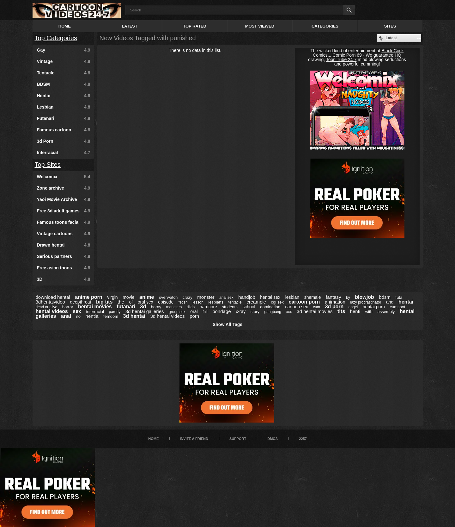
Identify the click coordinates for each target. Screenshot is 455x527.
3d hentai (134, 316)
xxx (289, 312)
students (230, 306)
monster (205, 297)
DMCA (272, 439)
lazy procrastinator (365, 302)
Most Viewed (259, 26)
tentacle (235, 302)
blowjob (364, 297)
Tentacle (63, 72)
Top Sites (48, 164)
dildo (191, 307)
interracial (95, 311)
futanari (126, 306)
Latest (129, 26)
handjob (246, 297)
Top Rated (194, 26)
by (348, 297)
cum (316, 307)
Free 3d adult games (63, 210)
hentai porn (374, 306)
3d (143, 306)
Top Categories (56, 38)
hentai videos (52, 311)
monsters (174, 307)
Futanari (63, 118)
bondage (221, 311)
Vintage (63, 61)
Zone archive (63, 188)
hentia (92, 316)
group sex (177, 312)
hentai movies (95, 306)
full (205, 312)
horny (156, 306)
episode (165, 301)
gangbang (272, 312)
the (121, 301)
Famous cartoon (63, 129)
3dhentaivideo (50, 301)
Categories (325, 26)
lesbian (292, 297)
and (389, 301)
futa (399, 297)
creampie (256, 301)
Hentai (63, 95)
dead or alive (47, 307)
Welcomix (63, 176)
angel (353, 307)
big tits (104, 301)
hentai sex (270, 297)
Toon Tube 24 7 (341, 59)
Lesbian (63, 107)
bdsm (385, 297)
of (131, 301)
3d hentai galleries (144, 311)
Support (237, 439)
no (78, 316)
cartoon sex (296, 306)
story (255, 311)
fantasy (333, 297)
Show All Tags (227, 324)
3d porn (334, 306)
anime (146, 297)
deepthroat (80, 301)
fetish (183, 302)
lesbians (215, 302)
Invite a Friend (194, 439)
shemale (312, 297)
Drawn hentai (63, 245)
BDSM (63, 84)
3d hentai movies (314, 311)
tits (341, 311)
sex (77, 311)
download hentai (53, 297)
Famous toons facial (63, 222)
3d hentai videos (167, 316)
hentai (405, 301)
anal (66, 316)
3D (63, 279)
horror (67, 306)
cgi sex (277, 302)
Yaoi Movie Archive (63, 199)
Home (64, 26)
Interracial (63, 152)
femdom (110, 316)
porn (194, 316)
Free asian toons (63, 267)
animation (335, 301)
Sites (390, 26)
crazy (187, 297)
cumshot (397, 306)
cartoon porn (304, 301)
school (248, 306)
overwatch (168, 297)
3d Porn (63, 141)
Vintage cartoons (63, 233)
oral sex (145, 301)
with (369, 311)
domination (270, 306)
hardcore (208, 306)
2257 (302, 439)
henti (355, 311)
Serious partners (63, 256)
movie (128, 297)
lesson (197, 302)
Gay (63, 50)
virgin (112, 297)
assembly (386, 311)
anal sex (226, 297)
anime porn (88, 297)
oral (193, 311)
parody (115, 312)
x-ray (241, 311)
